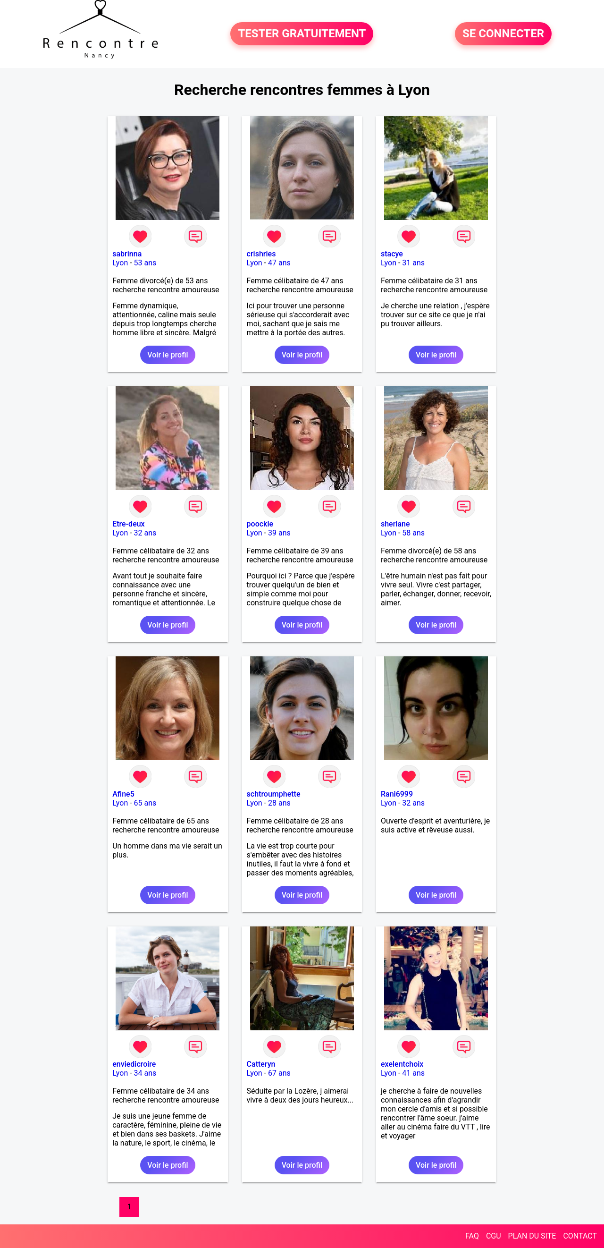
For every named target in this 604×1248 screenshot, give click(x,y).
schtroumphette (274, 794)
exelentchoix (402, 1064)
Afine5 (123, 794)
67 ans (279, 1073)
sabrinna (127, 253)
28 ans (279, 802)
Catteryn (261, 1064)
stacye (392, 253)
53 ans (145, 262)
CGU (493, 1235)
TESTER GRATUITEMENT (302, 34)
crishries (261, 253)
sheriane (395, 523)
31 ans (413, 262)
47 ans (279, 262)
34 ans (145, 1073)
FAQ (472, 1235)
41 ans (413, 1073)
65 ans (145, 802)
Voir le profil (167, 354)
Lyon (120, 262)
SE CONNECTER (503, 34)
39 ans (279, 532)
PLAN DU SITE (532, 1235)
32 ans (145, 532)
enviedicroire (134, 1064)
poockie (260, 523)
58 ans (413, 532)
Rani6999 (397, 794)
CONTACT (580, 1235)
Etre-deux (128, 523)
